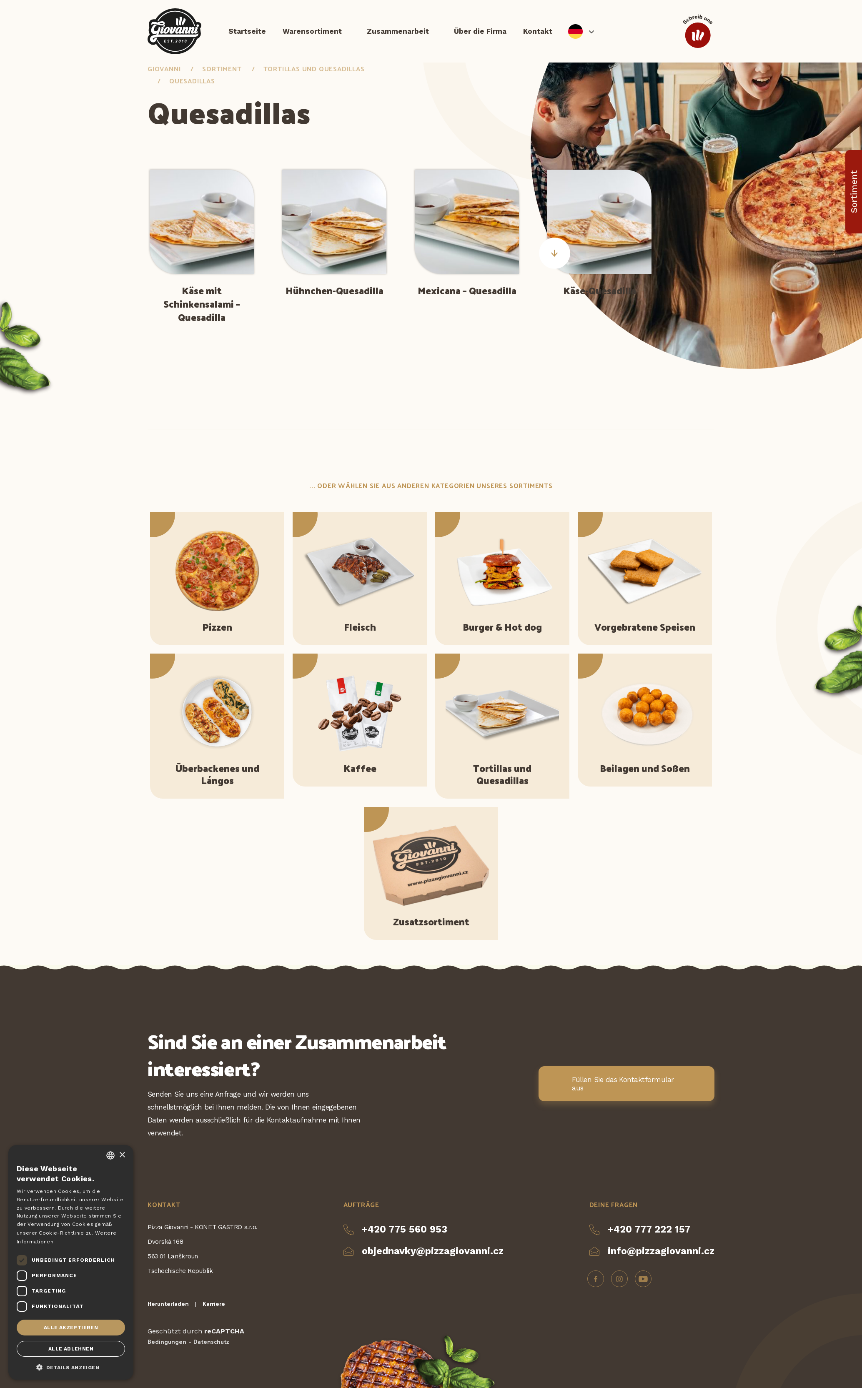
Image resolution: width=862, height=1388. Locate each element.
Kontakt (537, 31)
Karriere (214, 1303)
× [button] (122, 1155)
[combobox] (110, 1155)
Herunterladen (168, 1303)
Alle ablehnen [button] (70, 1349)
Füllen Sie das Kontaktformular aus (623, 1083)
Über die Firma (480, 31)
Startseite (247, 31)
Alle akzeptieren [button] (71, 1327)
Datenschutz (211, 1341)
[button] (71, 1366)
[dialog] (70, 1262)
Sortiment (221, 69)
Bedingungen (167, 1341)
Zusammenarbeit (398, 31)
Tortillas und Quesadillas (314, 69)
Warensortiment (312, 31)
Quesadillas (192, 81)
